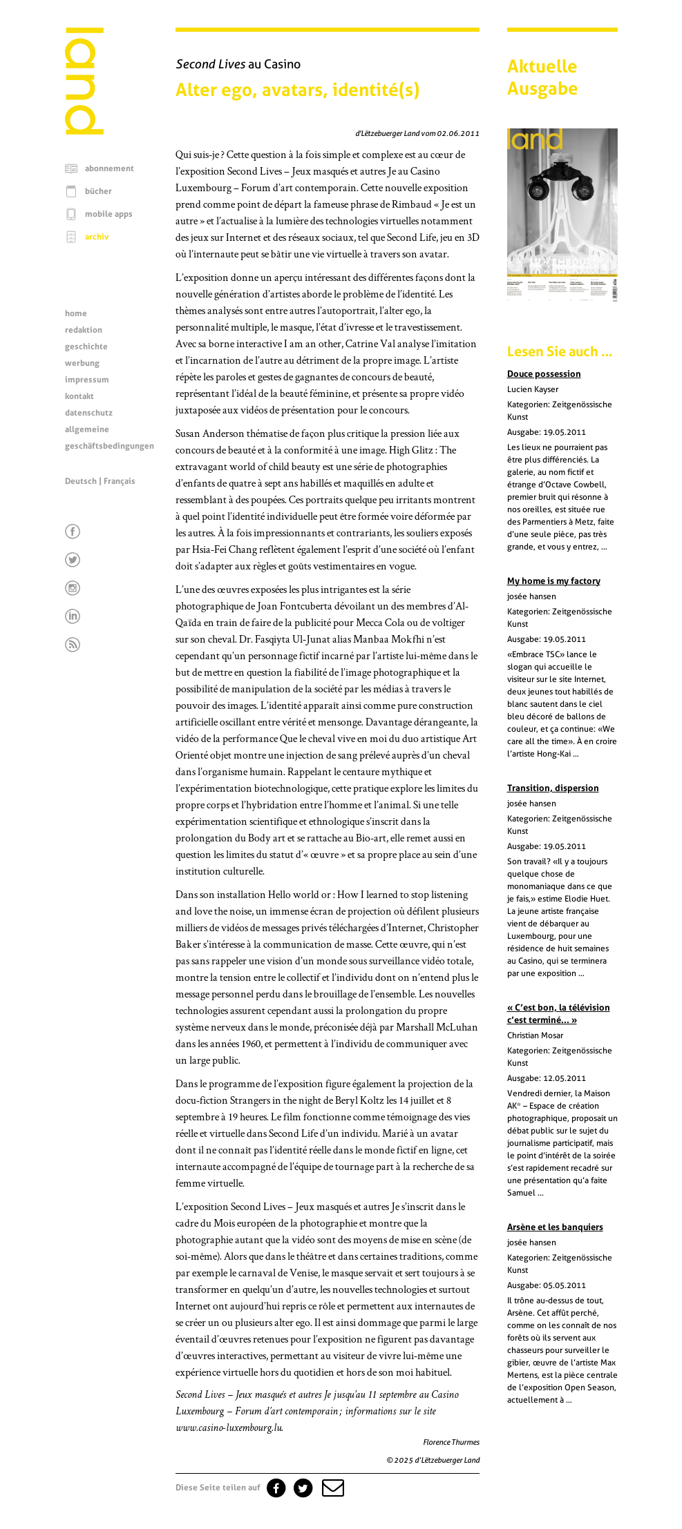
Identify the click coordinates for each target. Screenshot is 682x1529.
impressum (87, 379)
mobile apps (109, 214)
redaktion (83, 330)
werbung (82, 363)
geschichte (86, 346)
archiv (97, 237)
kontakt (79, 396)
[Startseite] (84, 131)
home (76, 313)
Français (119, 481)
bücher (98, 191)
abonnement (109, 168)
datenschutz (89, 413)
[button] (331, 1487)
